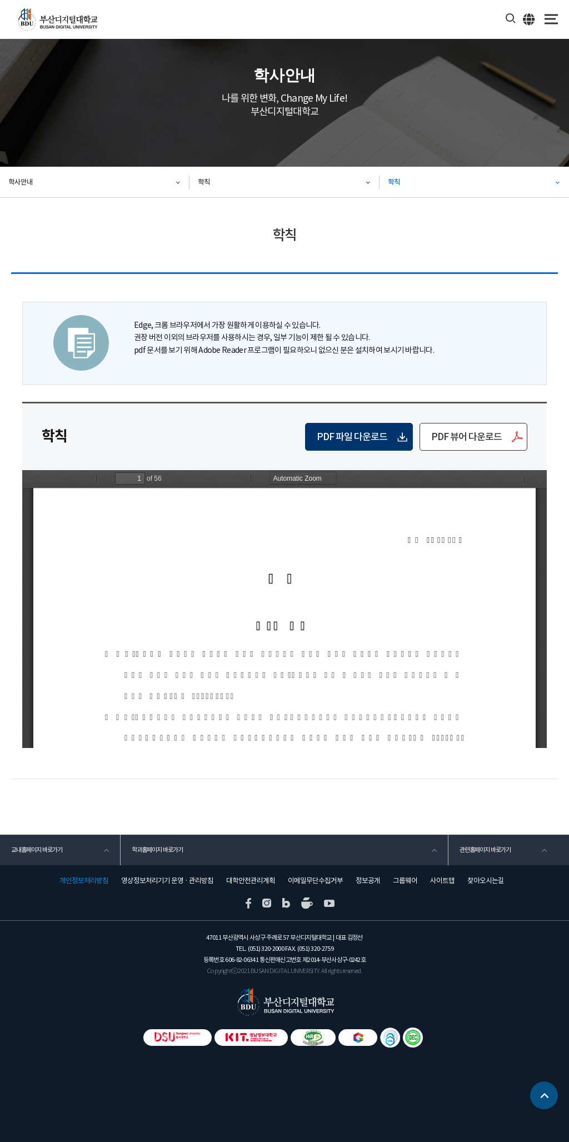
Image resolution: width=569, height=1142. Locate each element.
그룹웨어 (405, 880)
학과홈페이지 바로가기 (157, 850)
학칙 (204, 182)
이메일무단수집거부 (315, 880)
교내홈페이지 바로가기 (36, 850)
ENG (529, 19)
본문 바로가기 (0, 0)
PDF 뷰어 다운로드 (466, 437)
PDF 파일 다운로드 (352, 437)
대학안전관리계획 (250, 880)
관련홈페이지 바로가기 (485, 850)
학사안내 (20, 182)
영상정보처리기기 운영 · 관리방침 (167, 880)
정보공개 (368, 880)
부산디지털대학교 (57, 19)
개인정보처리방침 (83, 880)
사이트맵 (442, 880)
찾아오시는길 (485, 880)
